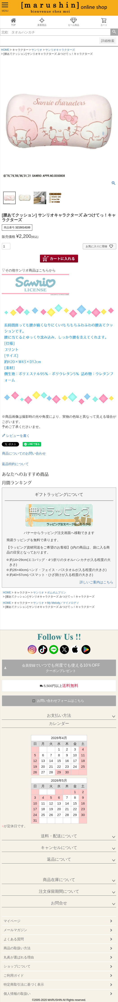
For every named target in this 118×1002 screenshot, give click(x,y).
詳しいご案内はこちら (96, 582)
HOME (5, 49)
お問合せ (59, 903)
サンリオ (36, 49)
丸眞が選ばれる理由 (19, 957)
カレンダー (59, 723)
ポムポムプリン (56, 592)
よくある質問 (14, 939)
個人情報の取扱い (17, 993)
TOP (13, 22)
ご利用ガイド (14, 975)
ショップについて (17, 966)
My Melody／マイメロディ (63, 602)
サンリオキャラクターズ (60, 49)
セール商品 (73, 22)
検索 (114, 32)
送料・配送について (59, 836)
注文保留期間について (59, 891)
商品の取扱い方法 (17, 948)
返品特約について (15, 464)
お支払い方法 (59, 715)
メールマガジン (15, 930)
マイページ (12, 921)
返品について (59, 859)
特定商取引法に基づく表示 (24, 984)
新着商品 (41, 22)
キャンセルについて (59, 847)
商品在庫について (59, 879)
